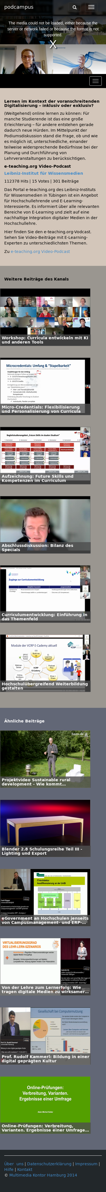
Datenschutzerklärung (49, 1164)
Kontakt (24, 1169)
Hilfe (9, 1169)
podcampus (18, 7)
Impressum (86, 1164)
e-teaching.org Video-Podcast (40, 251)
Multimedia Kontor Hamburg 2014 (43, 1175)
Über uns (13, 1164)
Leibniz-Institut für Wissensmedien (43, 173)
